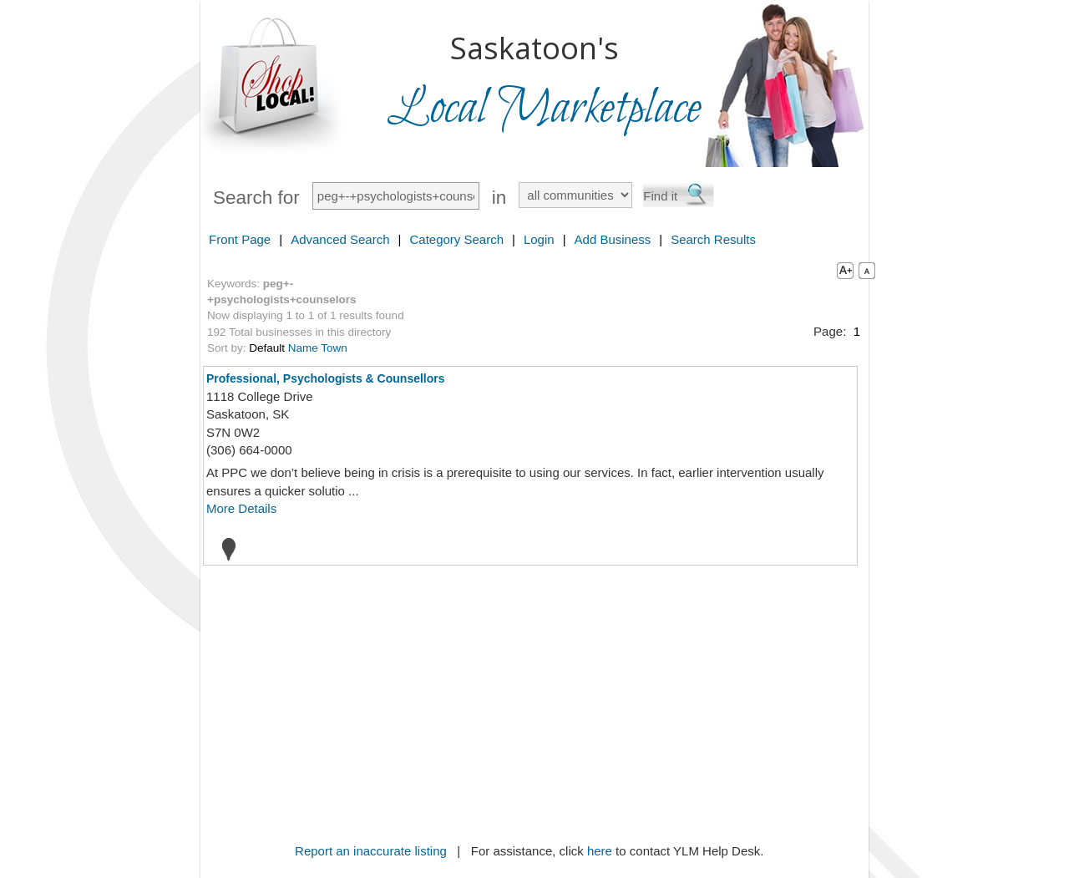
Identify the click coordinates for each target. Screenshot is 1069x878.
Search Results (713, 239)
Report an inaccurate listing (371, 851)
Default (267, 348)
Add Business (613, 239)
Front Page (240, 239)
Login (539, 239)
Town (334, 348)
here (599, 851)
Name (303, 348)
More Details (241, 508)
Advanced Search (340, 239)
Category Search (456, 239)
